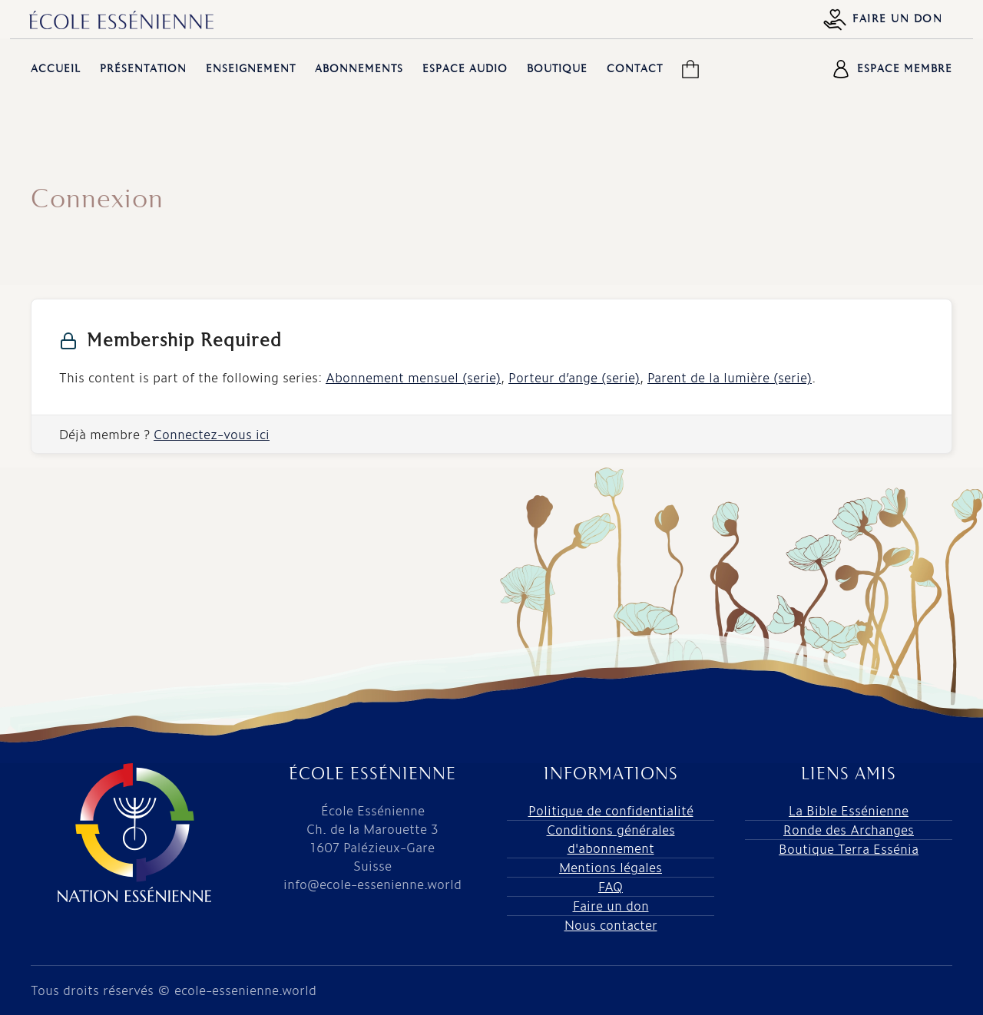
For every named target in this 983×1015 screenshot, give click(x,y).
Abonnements (359, 69)
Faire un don (883, 19)
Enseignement (251, 69)
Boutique (557, 69)
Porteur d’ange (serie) (574, 377)
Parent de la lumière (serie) (729, 377)
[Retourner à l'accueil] (121, 20)
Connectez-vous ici (212, 434)
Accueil (56, 69)
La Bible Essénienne (849, 810)
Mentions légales (610, 867)
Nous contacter (610, 925)
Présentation (143, 69)
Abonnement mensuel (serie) (413, 377)
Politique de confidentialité (610, 810)
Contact (635, 69)
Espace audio (465, 69)
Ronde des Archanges (848, 829)
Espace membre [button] (892, 69)
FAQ (610, 886)
